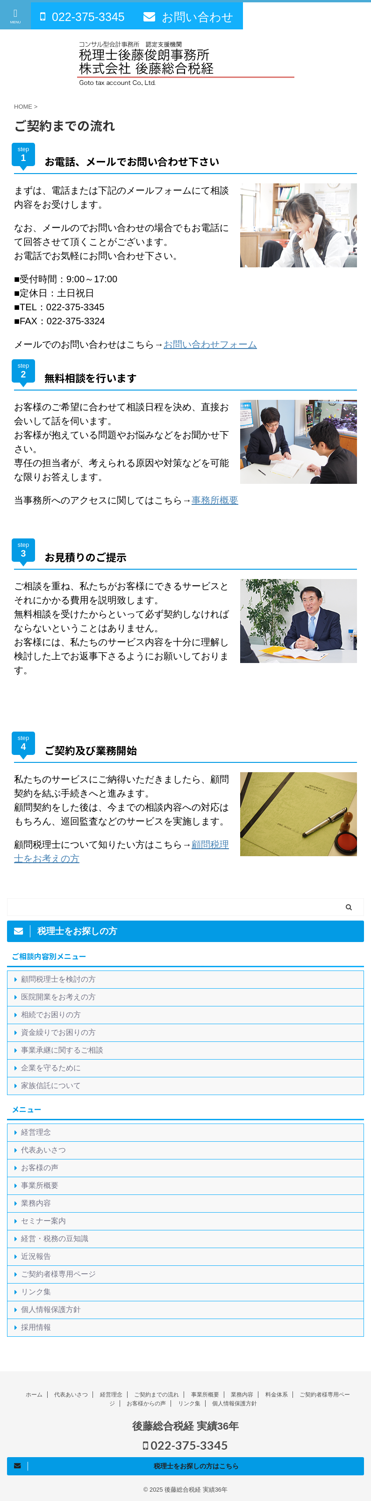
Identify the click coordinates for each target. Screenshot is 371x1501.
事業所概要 (39, 1185)
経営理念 (36, 1132)
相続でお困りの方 (51, 1015)
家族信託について (51, 1085)
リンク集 (36, 1292)
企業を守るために (51, 1068)
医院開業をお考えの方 (58, 997)
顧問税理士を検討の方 (58, 979)
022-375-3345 (185, 1445)
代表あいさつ (43, 1150)
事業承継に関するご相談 (62, 1050)
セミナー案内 (43, 1221)
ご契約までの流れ (156, 1394)
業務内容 (36, 1203)
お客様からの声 (146, 1403)
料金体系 (276, 1394)
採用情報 (36, 1327)
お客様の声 (39, 1168)
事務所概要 (215, 500)
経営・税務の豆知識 (54, 1239)
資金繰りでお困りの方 (58, 1032)
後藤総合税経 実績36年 (185, 1426)
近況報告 (36, 1256)
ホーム (34, 1394)
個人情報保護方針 (51, 1309)
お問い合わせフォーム (210, 344)
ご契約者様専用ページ (58, 1274)
